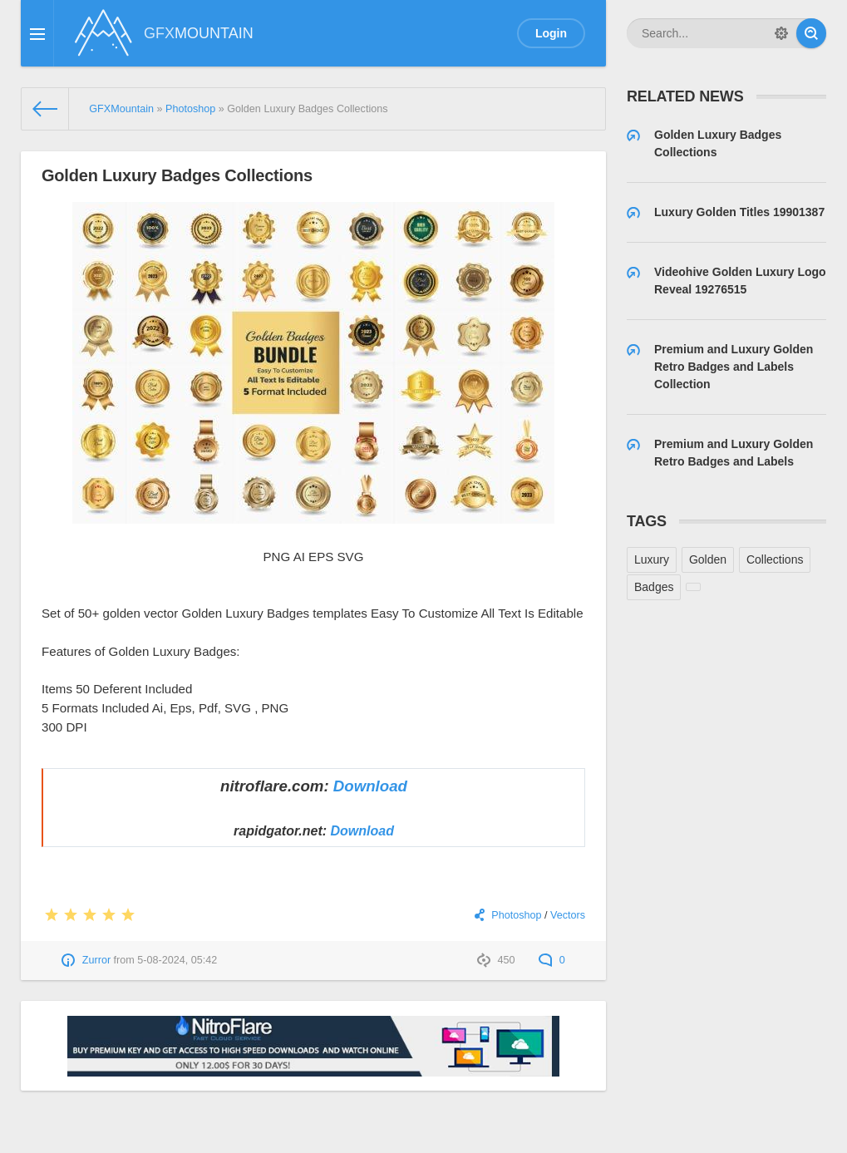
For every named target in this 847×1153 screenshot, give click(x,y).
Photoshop (516, 915)
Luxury (651, 559)
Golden (707, 559)
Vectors (567, 915)
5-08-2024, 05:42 (177, 960)
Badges (653, 587)
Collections (774, 559)
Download (370, 786)
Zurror (96, 960)
